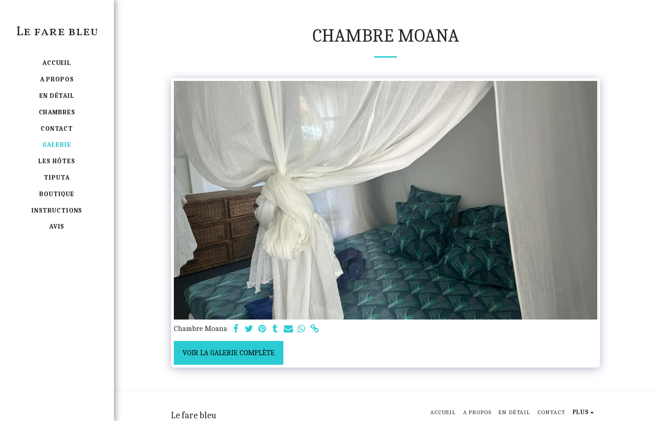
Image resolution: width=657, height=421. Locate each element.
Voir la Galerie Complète (228, 352)
